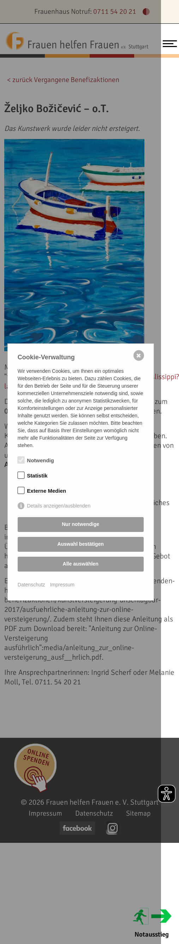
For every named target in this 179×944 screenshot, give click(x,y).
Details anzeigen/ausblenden (58, 506)
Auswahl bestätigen (80, 544)
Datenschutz (31, 584)
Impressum (62, 584)
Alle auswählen (81, 564)
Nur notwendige (80, 524)
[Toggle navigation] (168, 42)
